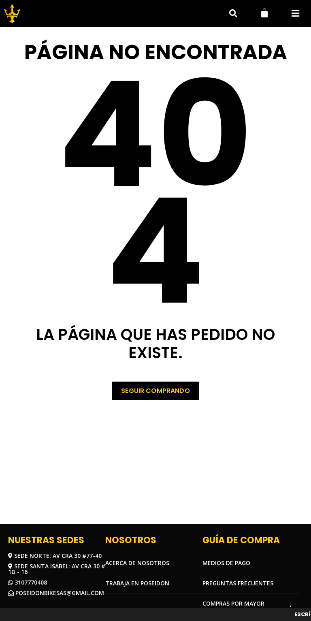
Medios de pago (226, 563)
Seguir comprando (155, 390)
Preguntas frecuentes (237, 583)
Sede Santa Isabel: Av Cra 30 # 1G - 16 (56, 569)
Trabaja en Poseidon (137, 583)
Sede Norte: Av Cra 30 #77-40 (55, 555)
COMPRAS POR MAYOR (233, 603)
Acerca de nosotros (137, 563)
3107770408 (27, 582)
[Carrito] (264, 13)
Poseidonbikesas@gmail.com (56, 593)
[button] (295, 13)
